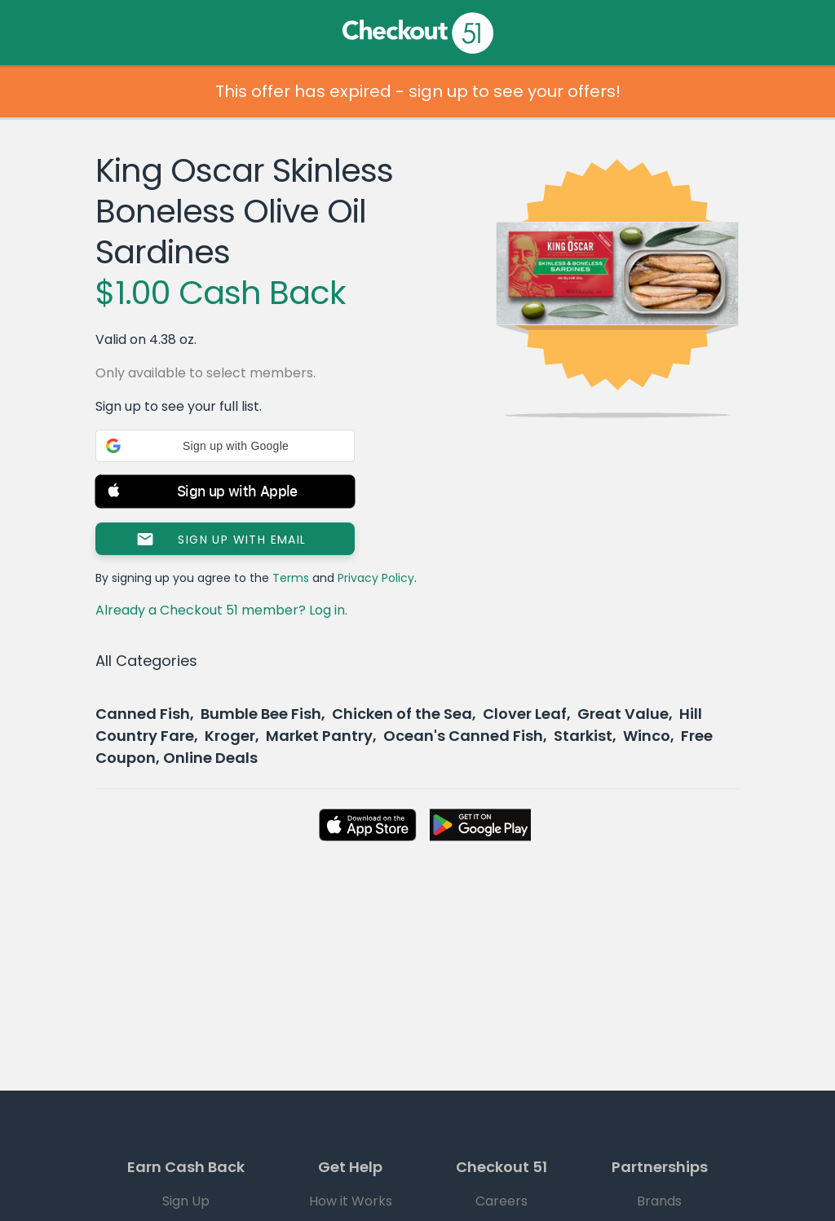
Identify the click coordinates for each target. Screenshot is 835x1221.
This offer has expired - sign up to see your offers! (418, 91)
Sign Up (186, 1201)
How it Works (350, 1201)
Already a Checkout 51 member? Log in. (221, 610)
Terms (290, 578)
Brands (659, 1201)
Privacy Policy (376, 578)
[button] (225, 446)
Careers (501, 1201)
